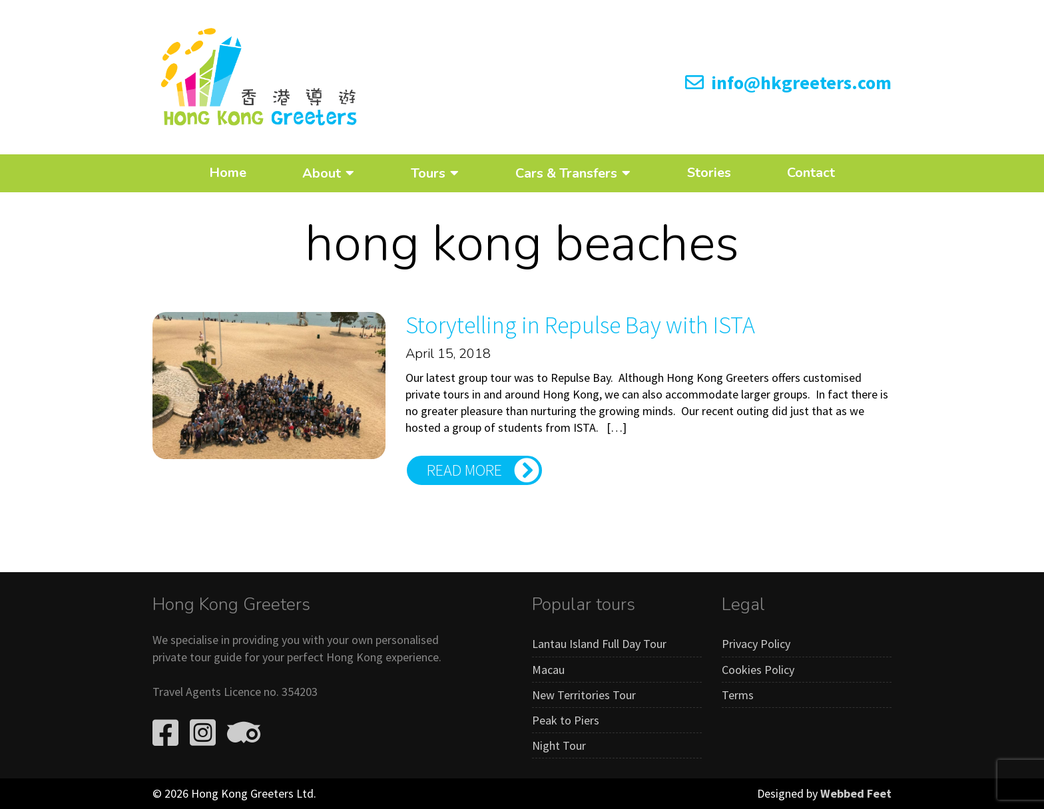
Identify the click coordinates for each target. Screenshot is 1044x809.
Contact (811, 172)
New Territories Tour (584, 695)
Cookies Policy (758, 669)
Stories (709, 172)
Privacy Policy (756, 643)
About (321, 173)
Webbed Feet (856, 793)
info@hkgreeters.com (788, 82)
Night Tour (559, 745)
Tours (428, 173)
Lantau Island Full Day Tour (599, 643)
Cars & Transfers (566, 173)
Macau (548, 669)
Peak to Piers (565, 720)
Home (227, 172)
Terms (738, 695)
